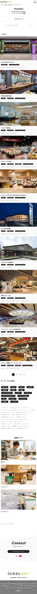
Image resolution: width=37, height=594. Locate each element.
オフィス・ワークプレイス (8, 396)
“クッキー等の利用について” (15, 585)
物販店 (18, 365)
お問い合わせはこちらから (18, 551)
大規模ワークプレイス (21, 416)
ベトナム (23, 67)
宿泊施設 (5, 401)
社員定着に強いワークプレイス (8, 416)
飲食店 (13, 390)
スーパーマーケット (14, 64)
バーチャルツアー (5, 410)
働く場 (13, 387)
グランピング (23, 398)
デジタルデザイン (21, 233)
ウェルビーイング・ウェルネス (8, 412)
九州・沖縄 (33, 166)
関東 (26, 233)
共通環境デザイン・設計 (14, 166)
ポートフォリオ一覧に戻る (8, 523)
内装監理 (26, 166)
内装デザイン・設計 (5, 67)
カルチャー (12, 398)
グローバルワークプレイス (7, 421)
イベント (30, 412)
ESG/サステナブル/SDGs (22, 412)
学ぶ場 (21, 387)
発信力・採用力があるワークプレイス (19, 414)
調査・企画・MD (18, 423)
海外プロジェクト (18, 67)
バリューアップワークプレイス (8, 419)
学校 (4, 398)
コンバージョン (24, 410)
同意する (18, 590)
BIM (29, 166)
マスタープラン (27, 423)
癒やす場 (30, 387)
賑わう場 (4, 64)
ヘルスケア (14, 401)
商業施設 (18, 164)
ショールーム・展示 (23, 396)
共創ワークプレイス (19, 421)
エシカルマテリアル (15, 407)
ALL (3, 98)
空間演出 (9, 428)
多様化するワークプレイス (7, 423)
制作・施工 (12, 67)
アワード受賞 (32, 410)
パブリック (28, 393)
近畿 (16, 133)
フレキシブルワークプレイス (22, 419)
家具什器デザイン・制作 (22, 428)
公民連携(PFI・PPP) (6, 414)
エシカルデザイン (5, 407)
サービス (18, 393)
